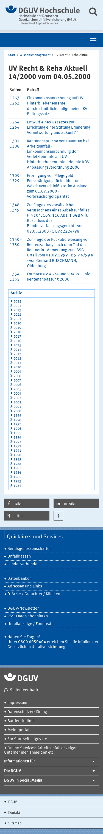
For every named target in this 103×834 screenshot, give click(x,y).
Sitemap (14, 823)
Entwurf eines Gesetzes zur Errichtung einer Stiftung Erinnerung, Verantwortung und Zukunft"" (59, 127)
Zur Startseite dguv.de (27, 739)
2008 (17, 376)
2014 (17, 350)
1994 (17, 437)
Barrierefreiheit (21, 721)
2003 (17, 398)
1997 (17, 424)
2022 (17, 314)
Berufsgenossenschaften (29, 549)
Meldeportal (18, 730)
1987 (17, 468)
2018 (17, 332)
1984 (17, 486)
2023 (17, 310)
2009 (17, 372)
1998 (17, 420)
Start (11, 55)
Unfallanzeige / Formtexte (30, 624)
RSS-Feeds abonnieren (27, 616)
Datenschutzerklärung (27, 712)
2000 (17, 411)
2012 (17, 358)
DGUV (12, 802)
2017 (17, 336)
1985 (17, 477)
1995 (17, 433)
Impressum (17, 703)
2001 (17, 407)
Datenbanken (19, 579)
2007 (17, 380)
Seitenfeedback (24, 690)
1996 (17, 429)
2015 (17, 345)
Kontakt (13, 813)
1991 (17, 451)
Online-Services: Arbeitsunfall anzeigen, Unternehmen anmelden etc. (41, 750)
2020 (17, 323)
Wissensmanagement (35, 55)
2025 (17, 301)
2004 (17, 393)
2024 (17, 306)
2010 (17, 367)
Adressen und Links (24, 586)
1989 (17, 459)
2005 (17, 389)
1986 (17, 472)
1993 (17, 442)
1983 (17, 481)
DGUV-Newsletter (23, 609)
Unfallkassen (19, 557)
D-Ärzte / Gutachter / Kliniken (33, 594)
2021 (17, 319)
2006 (17, 385)
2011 (17, 363)
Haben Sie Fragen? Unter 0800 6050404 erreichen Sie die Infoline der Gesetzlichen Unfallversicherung (52, 642)
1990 (17, 455)
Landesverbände (22, 564)
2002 (17, 402)
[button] (26, 503)
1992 (17, 446)
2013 (17, 354)
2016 (17, 341)
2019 (17, 328)
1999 (17, 415)
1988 (17, 464)
